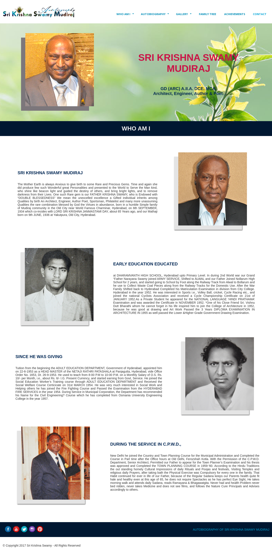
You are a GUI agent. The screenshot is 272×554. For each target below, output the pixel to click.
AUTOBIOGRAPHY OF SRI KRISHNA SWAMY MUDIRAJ (231, 529)
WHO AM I (123, 14)
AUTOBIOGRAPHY (153, 14)
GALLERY (182, 14)
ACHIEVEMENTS (234, 14)
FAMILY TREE (207, 14)
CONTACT (259, 14)
